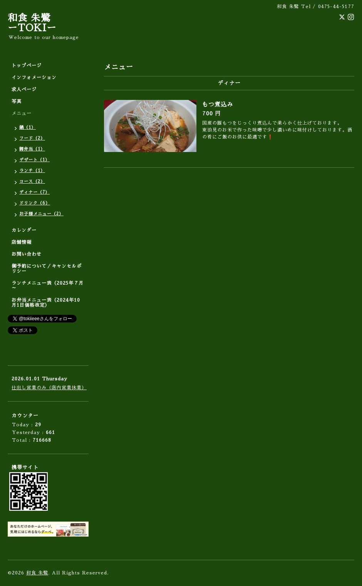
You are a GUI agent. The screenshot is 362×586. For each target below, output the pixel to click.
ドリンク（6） (34, 203)
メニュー (22, 113)
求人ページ (24, 89)
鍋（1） (27, 127)
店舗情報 (22, 242)
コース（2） (32, 181)
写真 (17, 101)
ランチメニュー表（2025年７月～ (48, 285)
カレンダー (24, 230)
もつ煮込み (217, 104)
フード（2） (32, 138)
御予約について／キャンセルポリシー (47, 269)
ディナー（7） (34, 192)
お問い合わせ (27, 254)
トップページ (27, 65)
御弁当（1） (32, 149)
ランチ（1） (32, 171)
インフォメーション (34, 77)
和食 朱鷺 (37, 573)
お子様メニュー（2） (41, 214)
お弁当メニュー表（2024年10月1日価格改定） (46, 302)
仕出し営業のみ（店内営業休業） (49, 387)
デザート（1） (34, 160)
